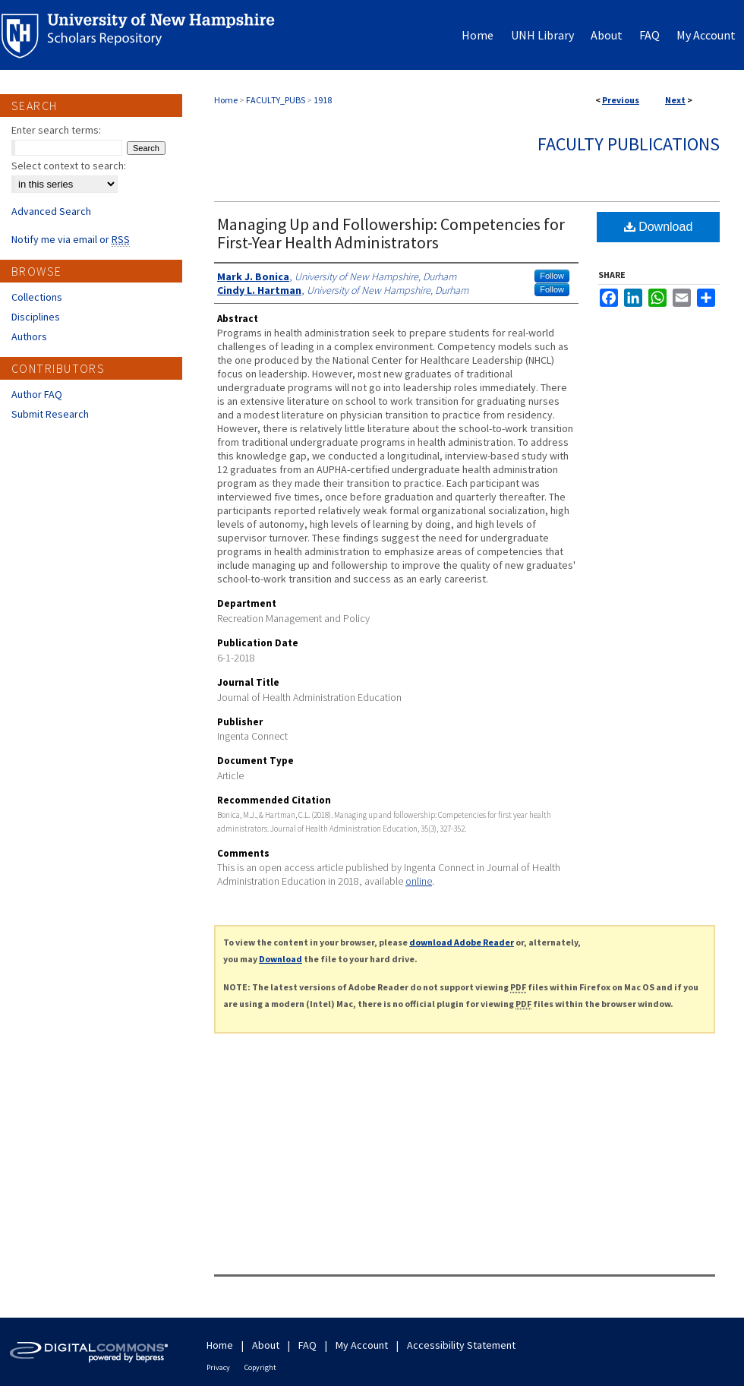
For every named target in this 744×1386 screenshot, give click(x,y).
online (418, 881)
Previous (620, 100)
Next (675, 100)
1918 (323, 100)
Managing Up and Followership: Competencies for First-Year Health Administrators (391, 233)
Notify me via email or (70, 239)
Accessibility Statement (461, 1345)
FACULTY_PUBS (275, 100)
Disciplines (35, 317)
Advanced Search (51, 211)
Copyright (260, 1367)
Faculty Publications (629, 144)
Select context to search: (68, 165)
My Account (362, 1345)
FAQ (307, 1345)
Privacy (218, 1367)
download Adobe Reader (461, 942)
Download (658, 226)
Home (226, 100)
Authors (29, 336)
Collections (36, 297)
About (265, 1345)
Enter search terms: (56, 130)
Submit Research (50, 414)
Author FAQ (36, 394)
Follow (552, 275)
